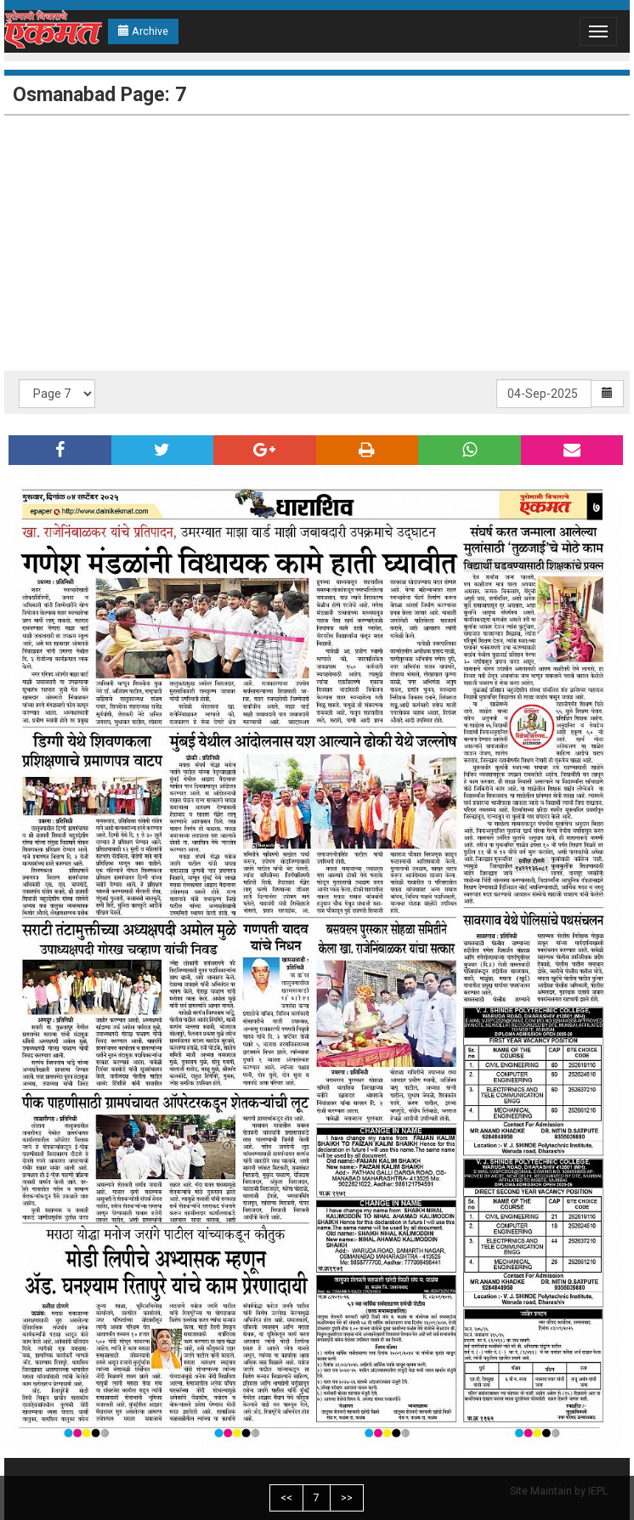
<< (286, 1497)
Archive (143, 31)
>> (347, 1497)
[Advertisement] (317, 243)
